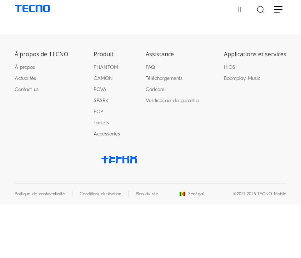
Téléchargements (164, 78)
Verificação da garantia (172, 100)
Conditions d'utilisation (100, 193)
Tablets (101, 123)
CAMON (103, 78)
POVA (100, 89)
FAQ (150, 67)
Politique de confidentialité (40, 193)
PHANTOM (106, 67)
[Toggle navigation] (278, 9)
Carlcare (155, 89)
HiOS (229, 67)
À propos (25, 67)
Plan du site (147, 193)
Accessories (107, 134)
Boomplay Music (242, 78)
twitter (169, 160)
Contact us (27, 89)
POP (98, 112)
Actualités (25, 78)
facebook (147, 160)
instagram (192, 160)
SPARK (101, 100)
